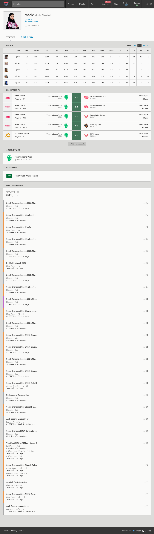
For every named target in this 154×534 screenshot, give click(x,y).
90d (144, 45)
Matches (82, 4)
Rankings (106, 3)
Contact (6, 531)
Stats (116, 4)
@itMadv (28, 19)
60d (139, 45)
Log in (148, 4)
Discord (146, 531)
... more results (77, 144)
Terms (21, 531)
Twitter (137, 531)
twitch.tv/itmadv (31, 22)
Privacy (14, 531)
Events (94, 4)
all (148, 45)
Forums (71, 4)
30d (134, 45)
